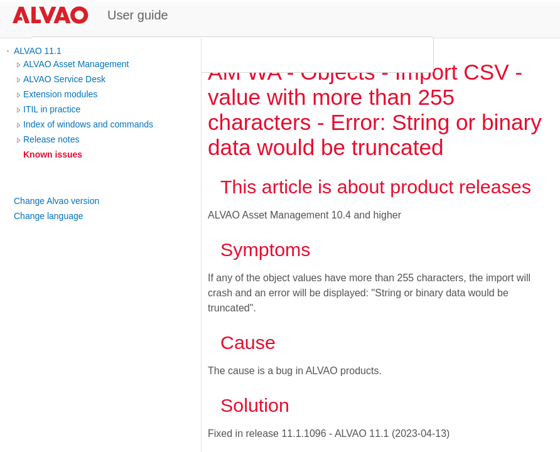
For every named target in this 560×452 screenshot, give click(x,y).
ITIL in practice (51, 109)
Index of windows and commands (88, 124)
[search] (230, 54)
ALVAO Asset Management (76, 64)
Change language (48, 216)
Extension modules (60, 94)
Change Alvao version (56, 201)
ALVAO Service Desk (64, 79)
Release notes (51, 139)
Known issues (52, 154)
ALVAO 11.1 (38, 51)
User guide (137, 15)
